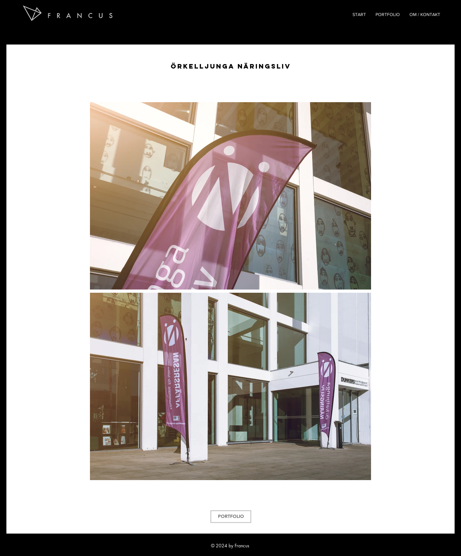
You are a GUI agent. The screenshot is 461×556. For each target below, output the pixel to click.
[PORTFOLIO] (230, 516)
